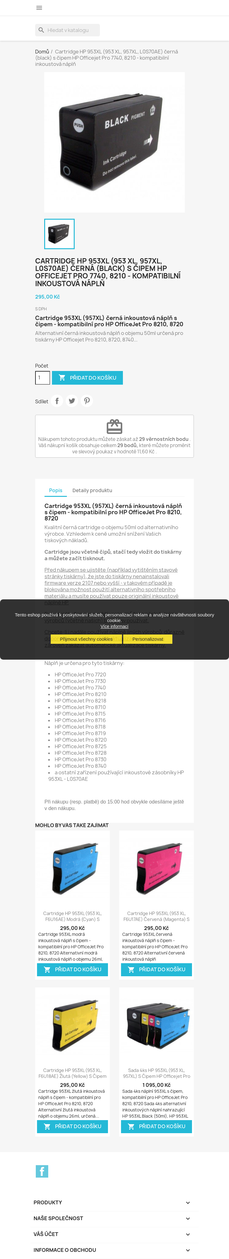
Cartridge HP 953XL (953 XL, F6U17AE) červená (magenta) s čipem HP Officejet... (156, 919)
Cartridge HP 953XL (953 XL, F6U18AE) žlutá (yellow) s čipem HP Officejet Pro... (72, 1076)
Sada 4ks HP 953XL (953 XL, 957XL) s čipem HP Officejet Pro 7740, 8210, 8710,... (156, 1076)
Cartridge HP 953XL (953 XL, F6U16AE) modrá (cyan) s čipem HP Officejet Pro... (72, 919)
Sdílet (57, 401)
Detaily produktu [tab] (92, 490)
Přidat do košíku (87, 378)
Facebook (42, 1171)
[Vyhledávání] (67, 30)
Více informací (114, 626)
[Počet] (42, 378)
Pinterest (87, 401)
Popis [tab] (55, 490)
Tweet (72, 401)
